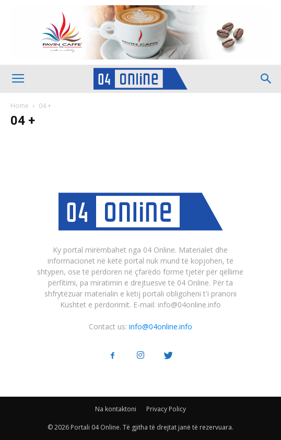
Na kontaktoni (115, 409)
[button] (266, 79)
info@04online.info (160, 326)
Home (19, 105)
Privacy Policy (166, 409)
